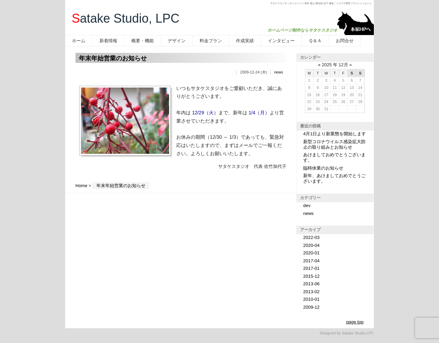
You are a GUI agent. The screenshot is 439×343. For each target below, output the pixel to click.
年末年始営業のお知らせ (113, 58)
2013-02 (311, 291)
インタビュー (281, 40)
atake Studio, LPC (125, 18)
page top (355, 321)
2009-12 (311, 307)
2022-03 (311, 237)
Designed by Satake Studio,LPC (347, 333)
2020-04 (311, 245)
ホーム (78, 40)
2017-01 (311, 268)
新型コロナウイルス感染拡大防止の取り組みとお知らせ (334, 144)
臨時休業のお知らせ (323, 168)
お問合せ (345, 40)
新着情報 (108, 40)
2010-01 (311, 299)
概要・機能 (142, 40)
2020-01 (311, 252)
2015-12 (311, 276)
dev (306, 205)
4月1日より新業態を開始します (334, 133)
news (278, 72)
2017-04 (311, 260)
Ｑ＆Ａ (315, 40)
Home (81, 185)
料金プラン (211, 40)
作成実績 (245, 40)
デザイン (177, 40)
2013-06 (311, 283)
